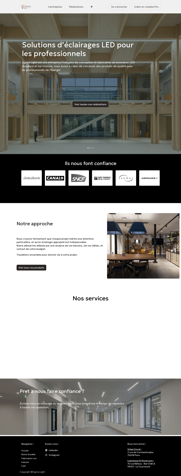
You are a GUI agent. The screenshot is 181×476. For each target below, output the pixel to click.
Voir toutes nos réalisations (90, 104)
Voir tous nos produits (31, 267)
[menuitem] (55, 7)
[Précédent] (9, 77)
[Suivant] (172, 77)
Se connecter (119, 6)
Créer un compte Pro (146, 6)
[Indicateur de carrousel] (88, 148)
